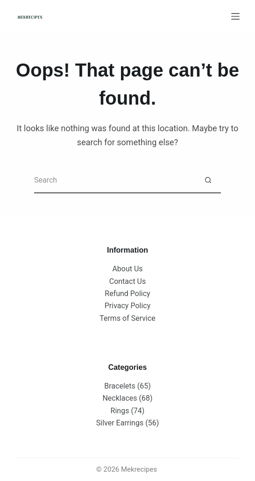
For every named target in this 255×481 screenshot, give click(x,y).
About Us (127, 268)
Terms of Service (127, 318)
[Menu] (235, 16)
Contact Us (127, 281)
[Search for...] (114, 180)
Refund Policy (127, 293)
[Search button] (208, 180)
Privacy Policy (128, 305)
